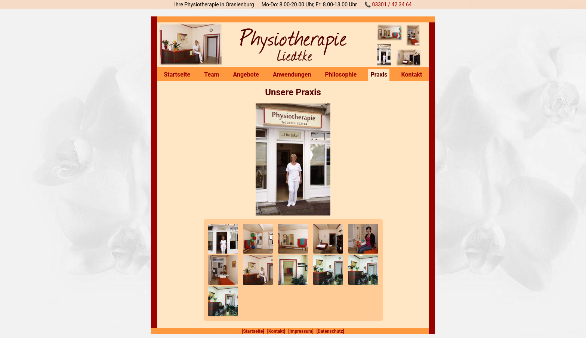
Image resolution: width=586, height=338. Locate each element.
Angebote (246, 74)
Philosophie (341, 74)
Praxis (378, 74)
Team (211, 74)
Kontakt (411, 74)
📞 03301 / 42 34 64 (388, 4)
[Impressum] (301, 331)
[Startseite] (253, 331)
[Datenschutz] (330, 331)
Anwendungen (292, 74)
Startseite (177, 74)
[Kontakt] (276, 331)
